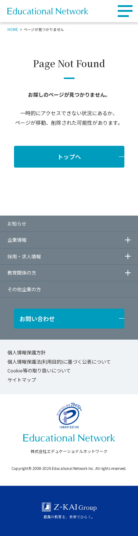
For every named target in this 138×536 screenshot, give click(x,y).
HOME (12, 29)
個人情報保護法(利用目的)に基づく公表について (59, 361)
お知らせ (16, 223)
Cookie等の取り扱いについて (39, 370)
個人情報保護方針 (26, 352)
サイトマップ (21, 379)
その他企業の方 (24, 289)
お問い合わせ (37, 318)
